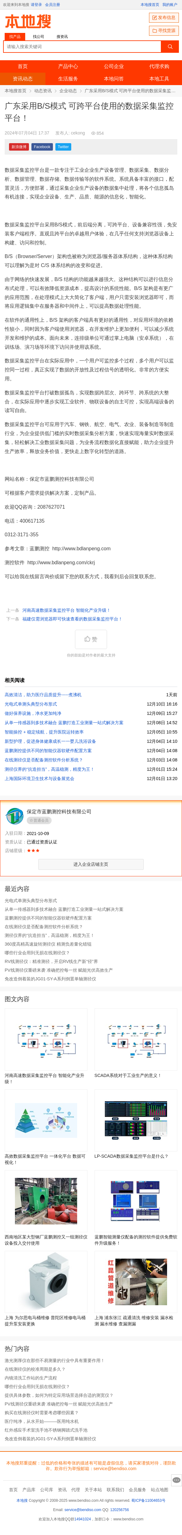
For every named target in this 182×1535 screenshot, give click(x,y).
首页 (23, 66)
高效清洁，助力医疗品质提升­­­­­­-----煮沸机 (43, 694)
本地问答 (114, 78)
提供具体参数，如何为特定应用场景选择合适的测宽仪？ (59, 1395)
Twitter (63, 147)
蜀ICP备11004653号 (148, 1500)
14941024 (82, 1519)
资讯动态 (23, 78)
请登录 (36, 4)
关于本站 (93, 1489)
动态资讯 (43, 90)
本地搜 (22, 1500)
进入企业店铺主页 (90, 864)
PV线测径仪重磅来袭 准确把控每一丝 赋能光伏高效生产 (59, 970)
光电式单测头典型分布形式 (31, 704)
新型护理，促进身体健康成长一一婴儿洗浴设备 (50, 741)
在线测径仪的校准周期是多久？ (35, 1369)
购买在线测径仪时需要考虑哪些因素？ (42, 1412)
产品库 (28, 1489)
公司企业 (114, 66)
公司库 (46, 1489)
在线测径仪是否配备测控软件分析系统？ (44, 759)
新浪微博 (19, 147)
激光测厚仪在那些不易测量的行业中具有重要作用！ (55, 1360)
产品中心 (68, 66)
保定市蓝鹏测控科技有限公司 (59, 811)
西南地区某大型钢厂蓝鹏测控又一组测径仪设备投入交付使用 (46, 1240)
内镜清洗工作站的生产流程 (31, 1377)
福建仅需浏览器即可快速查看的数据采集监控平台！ (72, 618)
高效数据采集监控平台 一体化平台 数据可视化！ (45, 1159)
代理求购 (159, 66)
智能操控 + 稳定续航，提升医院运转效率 (44, 731)
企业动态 (68, 90)
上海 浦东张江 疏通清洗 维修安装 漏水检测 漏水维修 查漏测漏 (134, 1320)
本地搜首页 (150, 4)
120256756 (119, 1510)
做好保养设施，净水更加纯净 (33, 713)
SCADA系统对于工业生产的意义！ (128, 1075)
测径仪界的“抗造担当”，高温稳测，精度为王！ (50, 769)
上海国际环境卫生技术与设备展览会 (39, 778)
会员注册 (52, 4)
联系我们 (115, 1489)
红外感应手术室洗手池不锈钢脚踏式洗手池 (46, 1430)
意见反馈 (176, 1480)
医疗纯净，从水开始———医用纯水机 (42, 1421)
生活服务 (68, 78)
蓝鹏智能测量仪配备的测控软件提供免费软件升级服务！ (136, 1240)
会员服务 (137, 1489)
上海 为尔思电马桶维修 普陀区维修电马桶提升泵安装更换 (45, 1320)
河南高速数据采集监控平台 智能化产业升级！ (66, 610)
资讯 (62, 1489)
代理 (75, 1489)
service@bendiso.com (82, 1510)
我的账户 (169, 4)
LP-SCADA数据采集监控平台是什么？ (132, 1156)
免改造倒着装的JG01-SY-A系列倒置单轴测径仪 (50, 978)
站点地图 (159, 1489)
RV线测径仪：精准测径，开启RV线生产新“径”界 (51, 961)
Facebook (42, 147)
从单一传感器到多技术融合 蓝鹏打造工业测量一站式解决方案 (64, 722)
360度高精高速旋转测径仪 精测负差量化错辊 (48, 944)
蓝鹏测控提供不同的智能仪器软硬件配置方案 (48, 750)
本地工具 (159, 78)
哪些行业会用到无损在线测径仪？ (37, 952)
